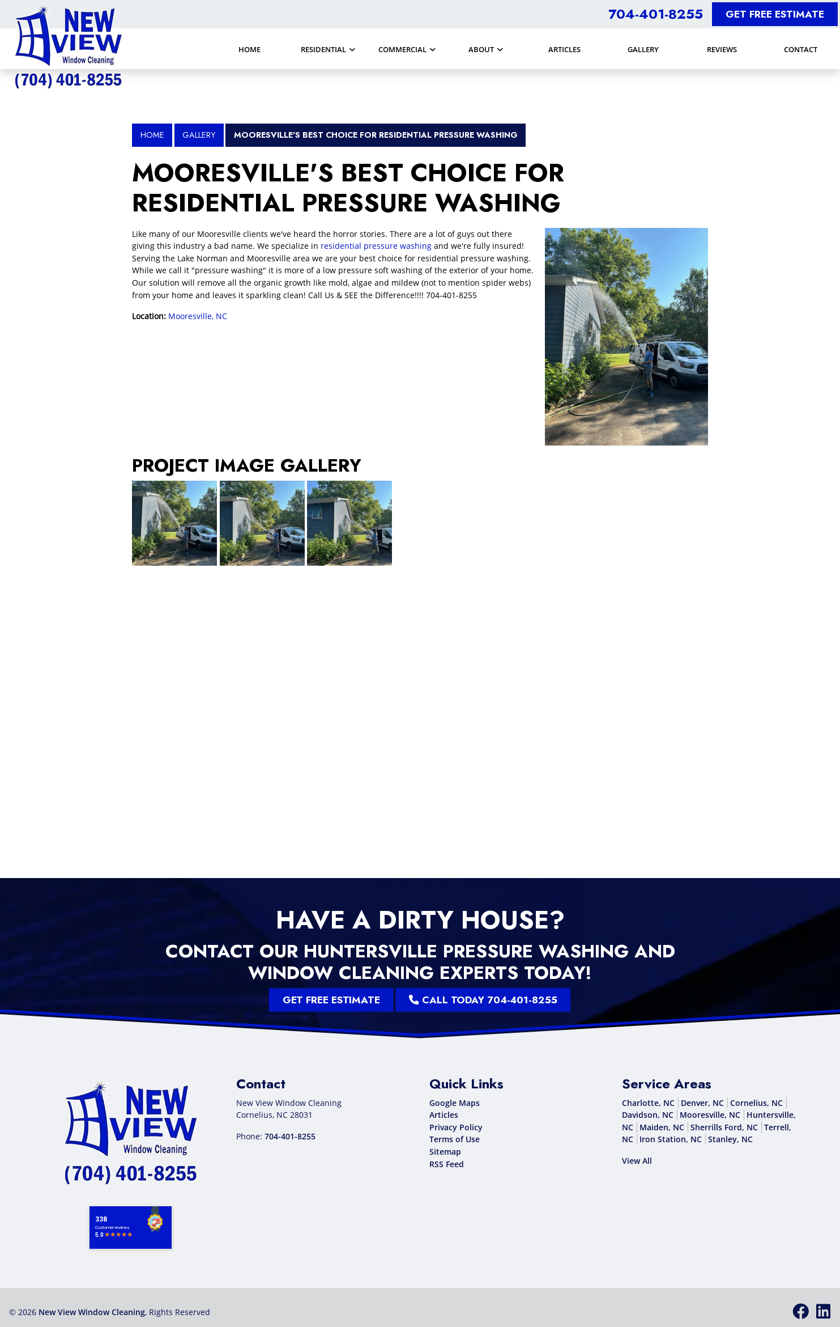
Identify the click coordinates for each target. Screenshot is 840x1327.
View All (637, 1160)
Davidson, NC (647, 1114)
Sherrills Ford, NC (724, 1127)
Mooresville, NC (197, 316)
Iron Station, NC (670, 1139)
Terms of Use (454, 1139)
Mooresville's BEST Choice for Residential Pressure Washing (376, 135)
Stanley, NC (730, 1139)
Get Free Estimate (775, 14)
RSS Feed (446, 1164)
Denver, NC (702, 1102)
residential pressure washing (376, 245)
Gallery (198, 135)
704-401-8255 (655, 14)
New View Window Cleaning (92, 1312)
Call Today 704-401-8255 (446, 1000)
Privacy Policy (456, 1127)
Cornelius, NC (756, 1102)
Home (152, 135)
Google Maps (454, 1102)
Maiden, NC (661, 1127)
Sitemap (445, 1151)
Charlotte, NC (648, 1102)
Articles (443, 1114)
